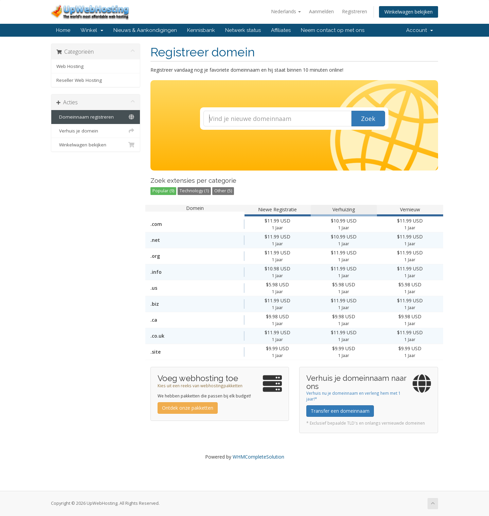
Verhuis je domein (95, 131)
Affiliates (281, 30)
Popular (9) (163, 191)
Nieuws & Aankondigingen (145, 30)
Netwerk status (243, 30)
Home (63, 30)
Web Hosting (70, 66)
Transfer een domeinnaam (340, 411)
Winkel (91, 30)
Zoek (368, 118)
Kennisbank (201, 30)
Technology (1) (194, 191)
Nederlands (286, 11)
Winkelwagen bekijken (408, 11)
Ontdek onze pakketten (187, 408)
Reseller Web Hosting (79, 80)
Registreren (354, 11)
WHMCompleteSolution (258, 456)
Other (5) (223, 191)
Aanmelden (321, 11)
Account (419, 30)
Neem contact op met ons (332, 30)
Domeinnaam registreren (95, 117)
